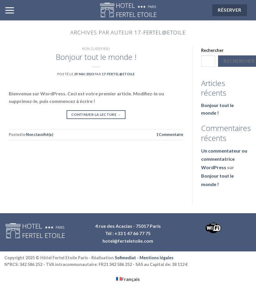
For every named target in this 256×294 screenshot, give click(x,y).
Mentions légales (156, 257)
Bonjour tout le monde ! (96, 57)
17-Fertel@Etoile (160, 32)
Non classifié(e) (96, 48)
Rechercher (212, 50)
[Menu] (9, 10)
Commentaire (169, 134)
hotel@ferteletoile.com (127, 241)
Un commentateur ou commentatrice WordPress (224, 159)
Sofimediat (125, 257)
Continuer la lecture (96, 114)
